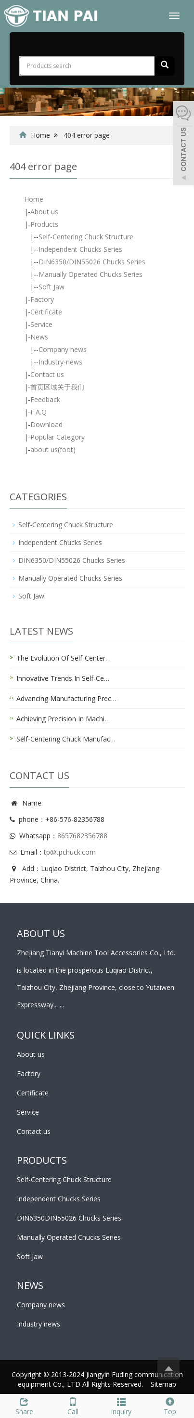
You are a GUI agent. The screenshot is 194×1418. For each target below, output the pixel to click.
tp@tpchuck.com (70, 852)
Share (24, 1405)
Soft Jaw (52, 286)
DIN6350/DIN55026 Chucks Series (92, 261)
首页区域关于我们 (57, 386)
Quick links (46, 1034)
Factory (42, 299)
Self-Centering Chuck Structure (86, 236)
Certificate (46, 311)
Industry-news (60, 361)
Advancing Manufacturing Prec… (66, 698)
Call (73, 1405)
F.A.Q (38, 411)
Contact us (47, 374)
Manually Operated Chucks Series (90, 274)
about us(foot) (53, 449)
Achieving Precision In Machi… (63, 718)
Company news (63, 349)
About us (44, 211)
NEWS (30, 1285)
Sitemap (163, 1384)
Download (46, 424)
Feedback (45, 399)
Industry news (38, 1323)
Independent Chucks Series (80, 249)
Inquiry (121, 1405)
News (39, 336)
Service (41, 324)
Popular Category (57, 437)
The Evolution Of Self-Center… (63, 658)
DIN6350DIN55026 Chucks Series (69, 1218)
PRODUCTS (42, 1160)
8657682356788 (82, 835)
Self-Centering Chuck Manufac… (66, 738)
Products (44, 224)
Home (40, 135)
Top (169, 1405)
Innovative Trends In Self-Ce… (62, 678)
